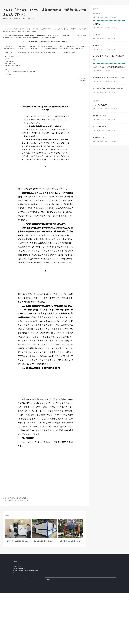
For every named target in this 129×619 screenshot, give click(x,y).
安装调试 (88, 597)
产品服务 (61, 2)
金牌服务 (78, 2)
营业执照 (47, 607)
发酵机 (69, 2)
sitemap (51, 607)
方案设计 (88, 591)
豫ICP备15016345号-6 (84, 605)
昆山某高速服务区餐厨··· (50, 597)
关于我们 (94, 2)
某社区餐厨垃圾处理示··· (50, 594)
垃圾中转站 (62, 591)
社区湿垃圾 (62, 594)
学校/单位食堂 (63, 589)
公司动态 (97, 589)
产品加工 (88, 594)
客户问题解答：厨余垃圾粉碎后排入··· (18, 524)
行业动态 (23, 23)
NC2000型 (72, 591)
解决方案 (53, 2)
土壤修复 (44, 61)
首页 (40, 2)
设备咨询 (88, 589)
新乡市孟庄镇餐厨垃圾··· (50, 589)
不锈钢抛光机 (79, 601)
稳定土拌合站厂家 (72, 601)
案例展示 (45, 2)
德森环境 (58, 601)
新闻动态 (86, 2)
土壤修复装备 (85, 601)
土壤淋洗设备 (53, 601)
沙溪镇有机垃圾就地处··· (50, 591)
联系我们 (102, 2)
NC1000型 (72, 594)
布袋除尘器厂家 (63, 601)
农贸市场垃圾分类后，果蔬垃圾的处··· (18, 526)
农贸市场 (62, 597)
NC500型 (72, 597)
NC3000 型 (72, 589)
